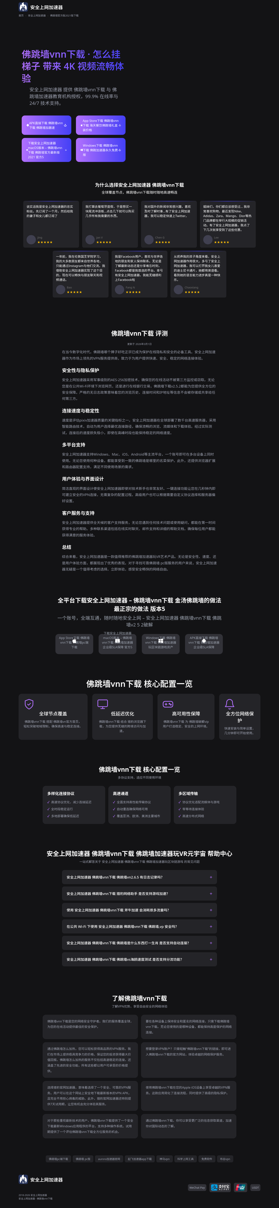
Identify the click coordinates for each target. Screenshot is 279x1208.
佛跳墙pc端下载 (58, 1159)
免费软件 (207, 1159)
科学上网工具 (185, 1159)
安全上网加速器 (37, 15)
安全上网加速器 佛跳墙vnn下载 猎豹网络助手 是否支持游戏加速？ (118, 893)
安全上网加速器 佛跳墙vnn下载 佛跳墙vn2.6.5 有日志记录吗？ (115, 877)
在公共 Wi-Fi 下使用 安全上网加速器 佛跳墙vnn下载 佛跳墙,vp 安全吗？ (123, 926)
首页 (21, 15)
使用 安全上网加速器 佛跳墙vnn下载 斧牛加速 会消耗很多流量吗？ (119, 910)
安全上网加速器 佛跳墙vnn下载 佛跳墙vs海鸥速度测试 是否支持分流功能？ (125, 959)
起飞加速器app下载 (140, 1159)
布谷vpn (225, 1159)
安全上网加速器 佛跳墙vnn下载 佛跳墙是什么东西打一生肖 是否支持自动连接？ (129, 943)
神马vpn (164, 1159)
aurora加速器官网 (109, 1159)
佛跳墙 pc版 (83, 1159)
